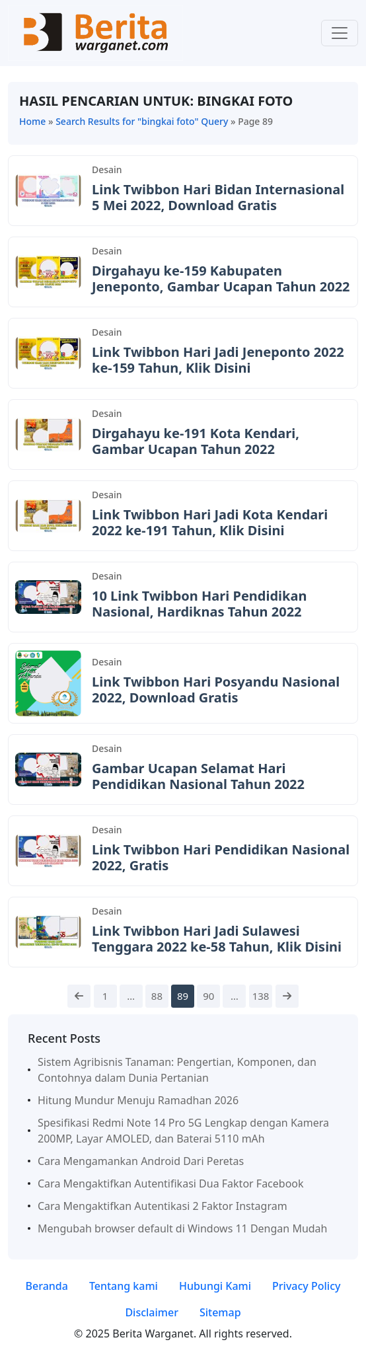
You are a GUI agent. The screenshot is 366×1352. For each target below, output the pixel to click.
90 (208, 995)
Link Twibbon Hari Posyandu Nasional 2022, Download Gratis (216, 689)
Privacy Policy (306, 1286)
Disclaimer (151, 1312)
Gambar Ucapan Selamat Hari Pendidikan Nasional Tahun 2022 (198, 776)
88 (157, 995)
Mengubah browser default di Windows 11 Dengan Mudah (182, 1228)
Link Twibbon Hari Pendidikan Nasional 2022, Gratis (220, 857)
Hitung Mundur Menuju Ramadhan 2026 (138, 1100)
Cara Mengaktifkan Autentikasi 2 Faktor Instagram (162, 1206)
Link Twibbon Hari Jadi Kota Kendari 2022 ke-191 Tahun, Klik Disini (210, 522)
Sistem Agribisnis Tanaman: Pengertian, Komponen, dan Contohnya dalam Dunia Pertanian (177, 1070)
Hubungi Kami (215, 1286)
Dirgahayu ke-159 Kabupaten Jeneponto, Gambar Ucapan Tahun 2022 (221, 278)
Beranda (47, 1286)
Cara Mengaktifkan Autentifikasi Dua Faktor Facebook (171, 1183)
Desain (107, 169)
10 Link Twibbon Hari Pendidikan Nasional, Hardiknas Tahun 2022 (199, 603)
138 (261, 995)
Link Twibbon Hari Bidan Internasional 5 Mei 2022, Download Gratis (218, 197)
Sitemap (220, 1312)
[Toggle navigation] (339, 33)
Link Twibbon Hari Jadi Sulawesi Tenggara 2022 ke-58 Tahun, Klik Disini (217, 939)
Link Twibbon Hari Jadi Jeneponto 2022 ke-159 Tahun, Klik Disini (218, 360)
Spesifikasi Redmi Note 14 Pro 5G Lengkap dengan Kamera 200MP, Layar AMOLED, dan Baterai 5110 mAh (183, 1130)
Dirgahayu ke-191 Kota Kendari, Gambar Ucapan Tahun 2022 (195, 441)
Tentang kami (123, 1286)
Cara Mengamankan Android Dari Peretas (141, 1161)
